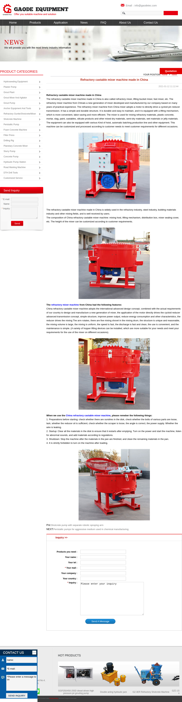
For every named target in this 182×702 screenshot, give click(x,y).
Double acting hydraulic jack (114, 692)
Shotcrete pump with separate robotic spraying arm (77, 525)
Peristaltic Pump (11, 124)
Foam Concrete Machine (15, 130)
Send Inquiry (12, 190)
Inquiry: (6, 208)
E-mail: (6, 199)
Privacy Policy (53, 698)
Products (35, 22)
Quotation (171, 71)
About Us (125, 22)
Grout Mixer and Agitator (15, 97)
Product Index (45, 698)
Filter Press (9, 135)
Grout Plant (9, 92)
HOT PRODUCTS (69, 655)
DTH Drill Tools (11, 172)
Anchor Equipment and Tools (17, 108)
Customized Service (13, 178)
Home (13, 22)
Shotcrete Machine (12, 119)
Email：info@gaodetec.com (139, 5)
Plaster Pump (10, 87)
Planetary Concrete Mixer (16, 146)
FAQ (103, 22)
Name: (6, 204)
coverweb (73, 698)
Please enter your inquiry (112, 598)
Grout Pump (9, 103)
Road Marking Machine (15, 167)
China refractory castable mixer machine (88, 415)
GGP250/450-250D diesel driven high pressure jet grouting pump (77, 691)
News (84, 22)
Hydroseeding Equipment (16, 81)
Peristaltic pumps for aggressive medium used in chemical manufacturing (91, 529)
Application (61, 22)
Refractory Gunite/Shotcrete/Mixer (20, 114)
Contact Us (151, 22)
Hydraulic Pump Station (15, 162)
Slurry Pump (9, 151)
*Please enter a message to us (21, 683)
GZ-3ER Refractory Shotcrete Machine (152, 692)
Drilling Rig (9, 140)
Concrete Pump (11, 156)
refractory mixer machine (65, 304)
